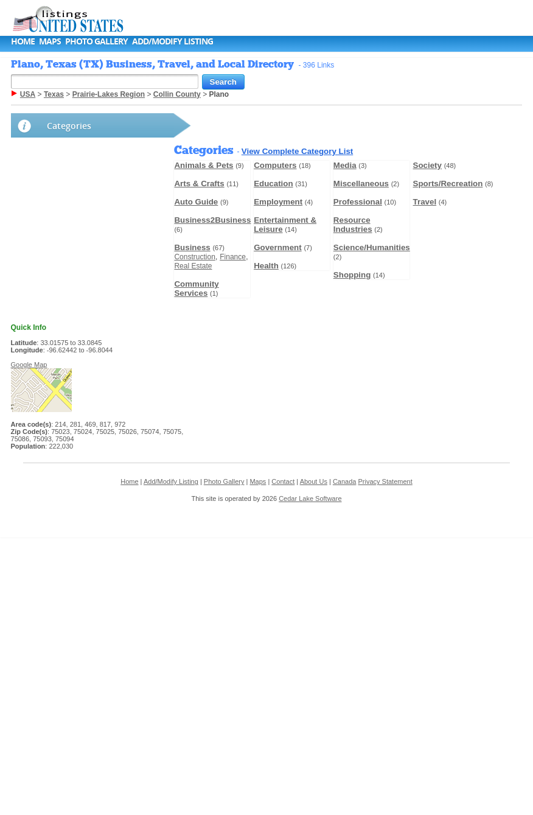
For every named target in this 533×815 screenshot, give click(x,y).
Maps (50, 41)
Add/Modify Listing (172, 41)
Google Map (29, 364)
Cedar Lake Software (310, 498)
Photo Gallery (96, 41)
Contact (282, 481)
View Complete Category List (297, 151)
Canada (345, 481)
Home (23, 41)
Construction (194, 257)
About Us (313, 481)
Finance (233, 257)
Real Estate (193, 266)
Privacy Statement (385, 481)
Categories (69, 125)
